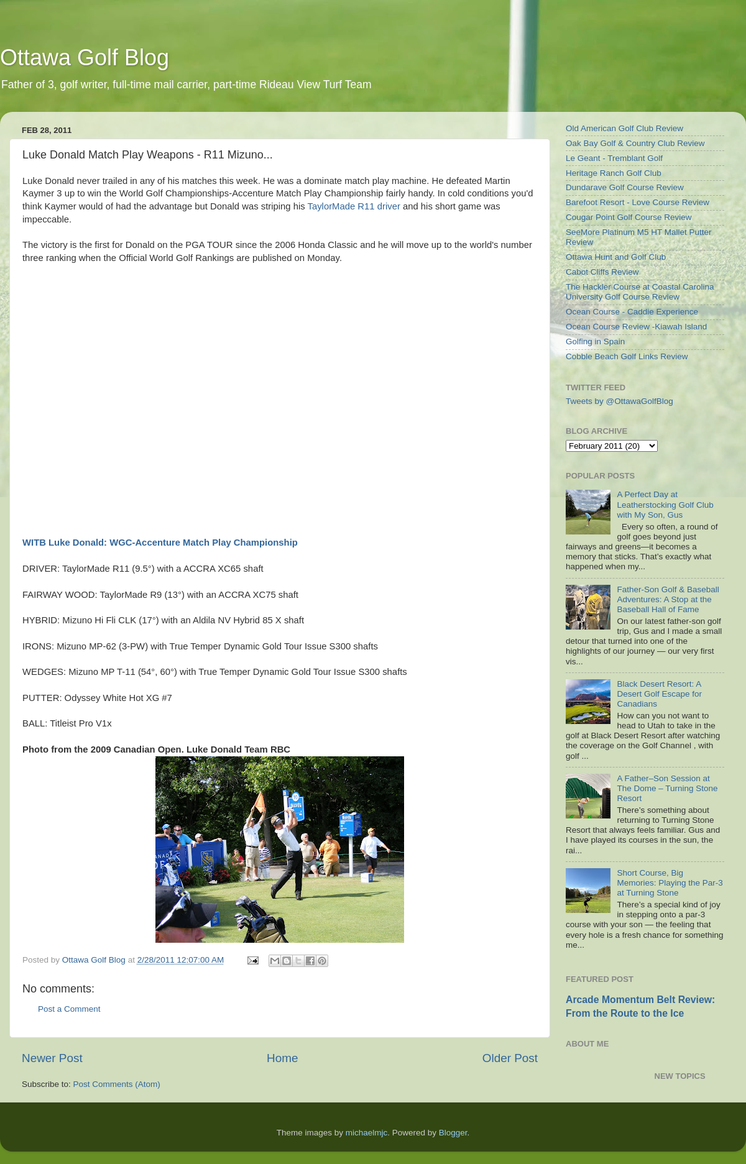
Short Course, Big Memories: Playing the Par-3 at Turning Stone (669, 882)
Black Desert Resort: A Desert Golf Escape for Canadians (659, 693)
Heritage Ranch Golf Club (613, 173)
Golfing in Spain (595, 341)
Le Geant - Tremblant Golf (614, 158)
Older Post (510, 1058)
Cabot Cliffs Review (602, 272)
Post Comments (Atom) (116, 1084)
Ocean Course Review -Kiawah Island (636, 326)
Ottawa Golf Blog (84, 57)
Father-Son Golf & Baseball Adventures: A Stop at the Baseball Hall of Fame (668, 599)
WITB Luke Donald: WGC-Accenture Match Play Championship (160, 543)
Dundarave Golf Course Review (625, 187)
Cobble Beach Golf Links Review (627, 356)
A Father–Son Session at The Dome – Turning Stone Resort (667, 788)
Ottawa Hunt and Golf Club (616, 257)
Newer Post (52, 1058)
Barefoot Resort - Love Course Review (637, 202)
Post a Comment (69, 1009)
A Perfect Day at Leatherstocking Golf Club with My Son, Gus (665, 504)
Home (282, 1058)
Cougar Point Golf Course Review (629, 217)
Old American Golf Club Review (624, 128)
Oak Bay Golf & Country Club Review (635, 143)
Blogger (453, 1132)
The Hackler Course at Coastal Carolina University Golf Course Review (640, 291)
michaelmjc (367, 1132)
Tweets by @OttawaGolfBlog (619, 401)
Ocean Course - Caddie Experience (632, 311)
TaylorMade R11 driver (354, 206)
